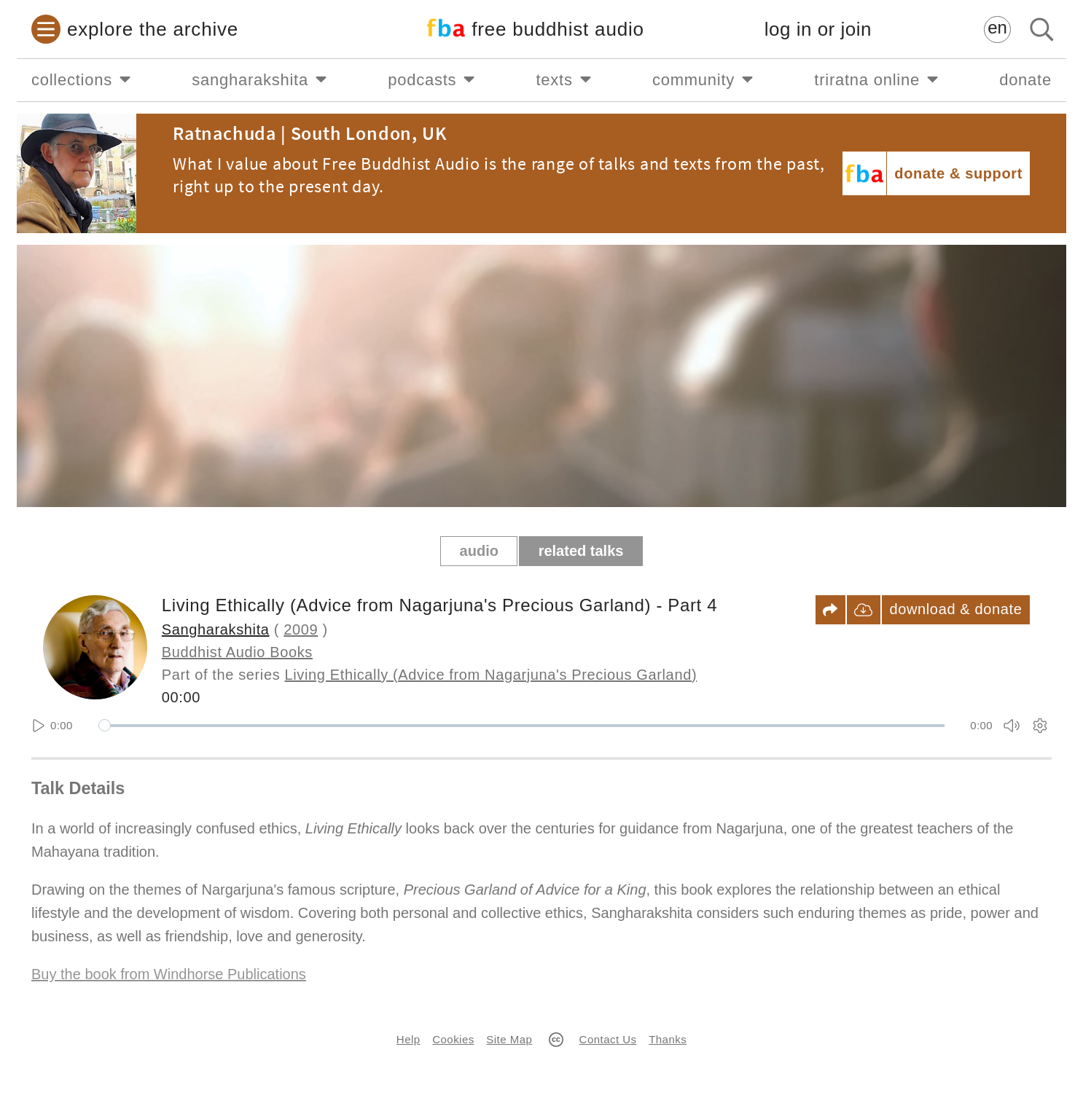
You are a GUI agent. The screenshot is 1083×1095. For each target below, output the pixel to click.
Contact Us (608, 1039)
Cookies (453, 1039)
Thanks (668, 1039)
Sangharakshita (216, 629)
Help (408, 1039)
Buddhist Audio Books (237, 652)
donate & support (958, 173)
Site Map (509, 1039)
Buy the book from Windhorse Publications (168, 974)
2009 (301, 629)
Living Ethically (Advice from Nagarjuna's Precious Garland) (491, 675)
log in (818, 29)
